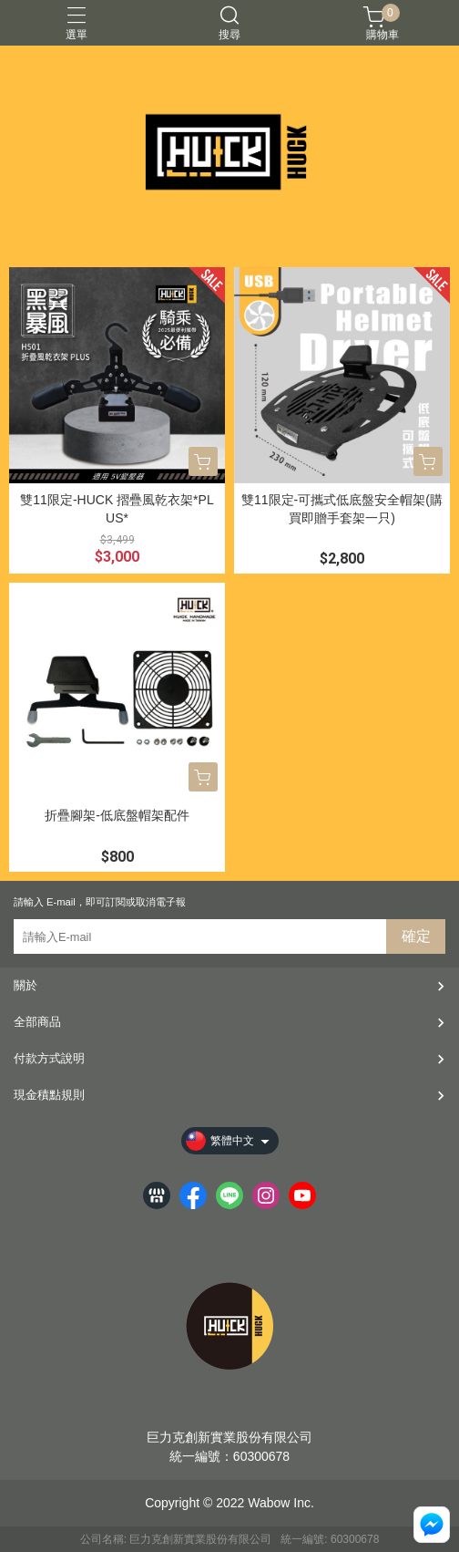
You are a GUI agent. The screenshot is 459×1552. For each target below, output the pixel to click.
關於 (25, 985)
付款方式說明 (49, 1058)
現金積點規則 (49, 1095)
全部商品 (37, 1022)
